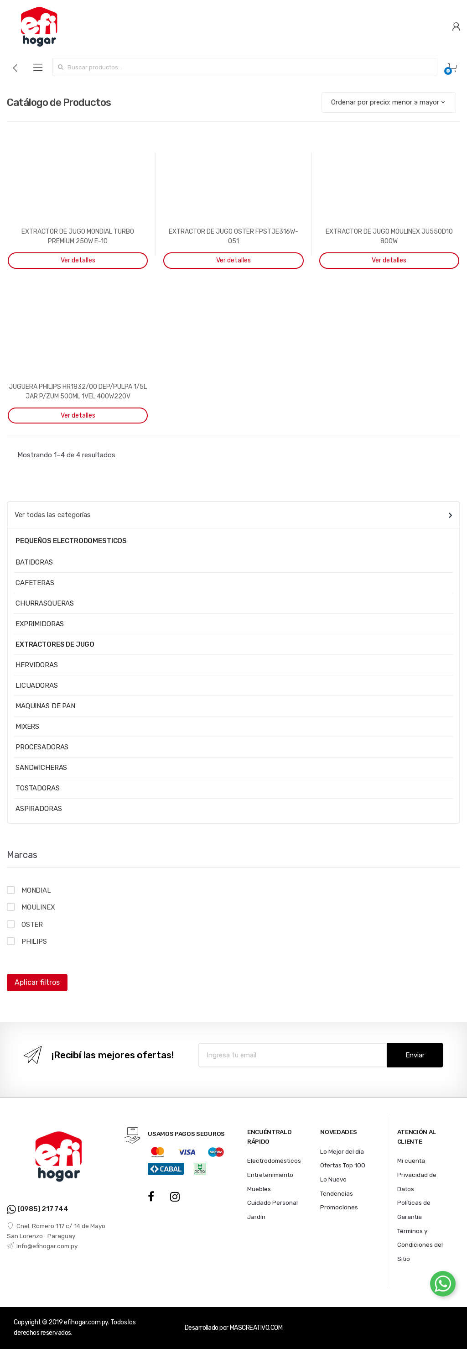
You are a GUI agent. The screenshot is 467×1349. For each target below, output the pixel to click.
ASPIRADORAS (39, 809)
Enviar (415, 1055)
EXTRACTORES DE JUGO (55, 644)
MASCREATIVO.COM (256, 1328)
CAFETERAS (35, 583)
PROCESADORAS (42, 747)
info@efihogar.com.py (42, 1246)
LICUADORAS (37, 685)
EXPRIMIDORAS (40, 624)
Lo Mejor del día (342, 1151)
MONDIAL (36, 890)
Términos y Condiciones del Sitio (420, 1244)
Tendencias (336, 1193)
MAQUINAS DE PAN (45, 706)
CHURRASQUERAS (45, 603)
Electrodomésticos (274, 1160)
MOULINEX (38, 907)
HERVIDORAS (37, 665)
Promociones (339, 1207)
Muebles (259, 1188)
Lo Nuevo (333, 1179)
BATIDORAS (34, 562)
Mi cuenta (411, 1160)
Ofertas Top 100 (342, 1165)
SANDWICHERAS (41, 767)
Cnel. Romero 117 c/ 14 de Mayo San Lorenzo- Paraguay (56, 1230)
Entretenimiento (270, 1174)
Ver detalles (78, 260)
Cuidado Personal (272, 1202)
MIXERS (27, 726)
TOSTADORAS (38, 788)
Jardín (256, 1216)
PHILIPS (34, 941)
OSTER (32, 924)
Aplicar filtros (37, 982)
